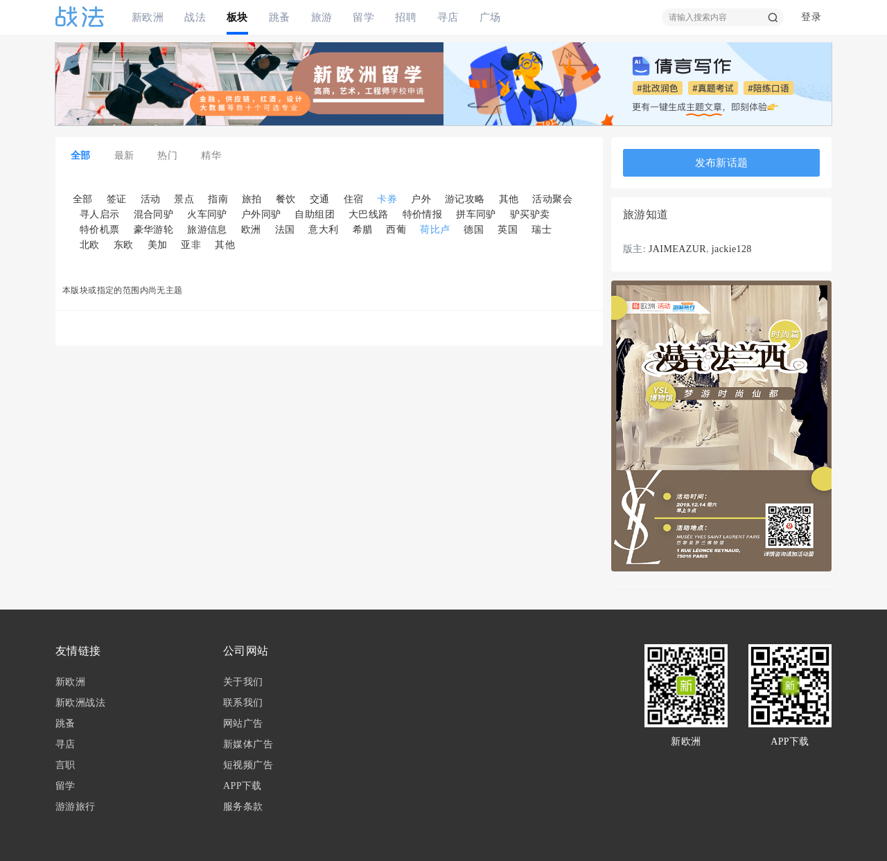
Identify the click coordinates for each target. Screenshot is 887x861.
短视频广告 (248, 765)
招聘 (405, 17)
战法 (195, 17)
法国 (285, 229)
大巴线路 (369, 214)
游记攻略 (465, 199)
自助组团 (315, 214)
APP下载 (242, 786)
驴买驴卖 (530, 214)
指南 (218, 199)
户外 (421, 199)
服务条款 (243, 806)
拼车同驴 (476, 214)
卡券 (387, 199)
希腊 (363, 229)
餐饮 (286, 199)
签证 (117, 199)
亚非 (191, 245)
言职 (65, 765)
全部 (81, 155)
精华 (211, 155)
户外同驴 (261, 214)
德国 (474, 229)
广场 (490, 17)
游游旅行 (75, 806)
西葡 (396, 229)
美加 (158, 245)
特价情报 (423, 214)
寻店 (448, 17)
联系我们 (243, 703)
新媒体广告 (248, 744)
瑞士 (542, 229)
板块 (237, 17)
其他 (509, 199)
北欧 (90, 245)
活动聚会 (552, 199)
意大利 (323, 229)
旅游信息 (207, 229)
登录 (811, 17)
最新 (124, 155)
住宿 (354, 199)
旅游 (322, 17)
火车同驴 (207, 214)
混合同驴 (154, 214)
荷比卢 (435, 229)
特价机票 (100, 229)
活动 (151, 199)
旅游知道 (646, 214)
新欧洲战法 (80, 703)
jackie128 (732, 249)
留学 (363, 17)
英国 (508, 229)
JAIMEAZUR (677, 249)
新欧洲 (148, 17)
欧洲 (251, 229)
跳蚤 (279, 17)
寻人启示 (100, 214)
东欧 (124, 245)
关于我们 (243, 682)
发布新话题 (721, 162)
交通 (320, 199)
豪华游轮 (154, 229)
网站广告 (243, 723)
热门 (167, 155)
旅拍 (252, 199)
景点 (184, 199)
